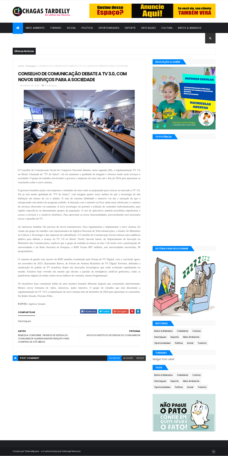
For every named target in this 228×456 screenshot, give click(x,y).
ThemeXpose (32, 451)
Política (87, 28)
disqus (140, 358)
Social (71, 28)
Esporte (130, 28)
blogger (128, 358)
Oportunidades (108, 28)
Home (21, 65)
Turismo (55, 28)
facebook (114, 358)
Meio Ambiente (35, 28)
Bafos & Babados (189, 28)
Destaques (148, 28)
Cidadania (22, 38)
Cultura (167, 28)
